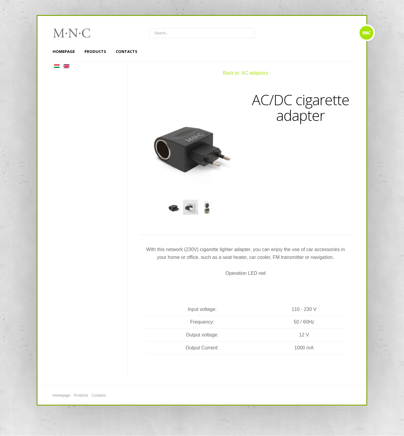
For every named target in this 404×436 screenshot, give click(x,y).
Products (95, 51)
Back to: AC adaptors (245, 72)
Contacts (126, 51)
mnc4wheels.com (76, 33)
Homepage (64, 51)
